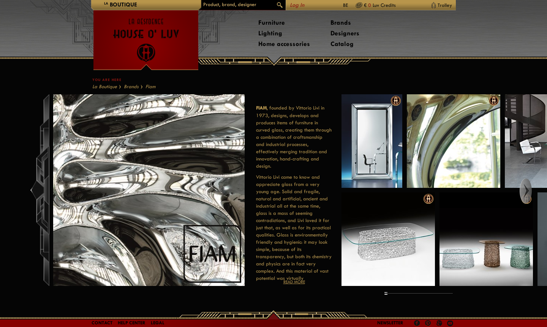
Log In (297, 5)
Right (533, 191)
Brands (340, 22)
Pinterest (428, 323)
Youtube (450, 323)
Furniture (271, 22)
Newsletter (390, 322)
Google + (440, 323)
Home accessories (284, 44)
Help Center (131, 322)
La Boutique (104, 86)
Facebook (417, 323)
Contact (102, 322)
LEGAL (157, 322)
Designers (344, 33)
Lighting (270, 33)
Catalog (342, 44)
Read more (294, 281)
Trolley (445, 5)
